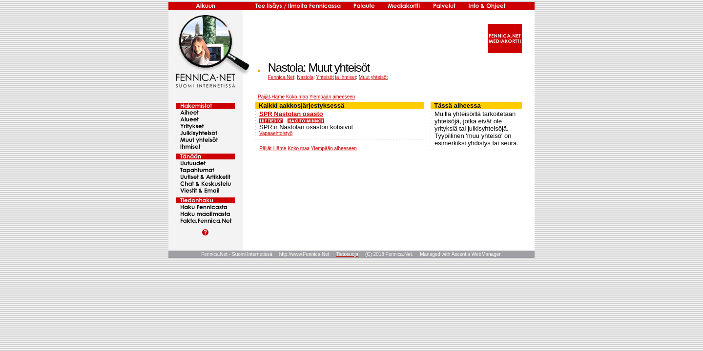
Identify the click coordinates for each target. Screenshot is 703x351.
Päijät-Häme (271, 96)
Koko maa (297, 96)
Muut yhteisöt (373, 77)
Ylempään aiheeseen (332, 96)
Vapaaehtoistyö (275, 133)
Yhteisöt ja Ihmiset (336, 77)
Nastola (305, 77)
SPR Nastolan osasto (291, 113)
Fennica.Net (281, 77)
